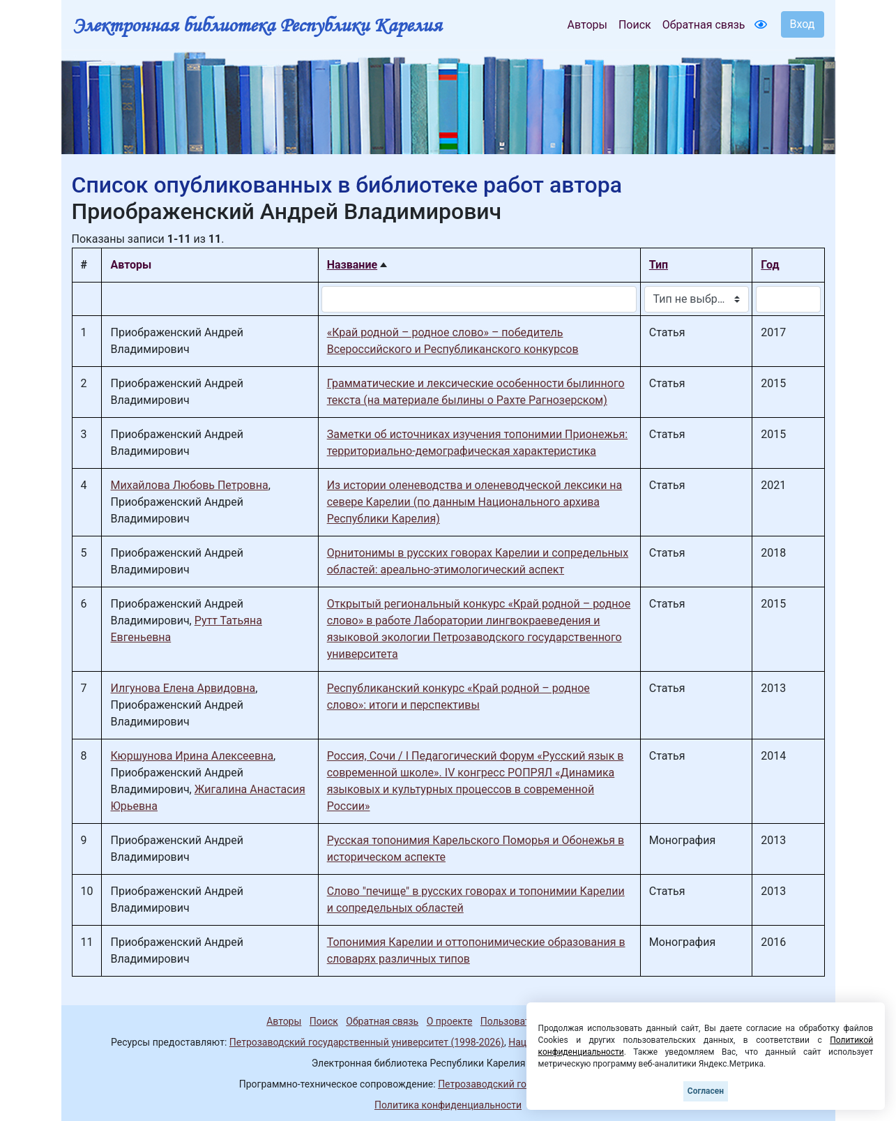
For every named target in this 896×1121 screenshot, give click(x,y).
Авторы (587, 24)
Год (770, 264)
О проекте (450, 1021)
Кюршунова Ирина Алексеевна (191, 755)
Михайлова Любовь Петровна (189, 485)
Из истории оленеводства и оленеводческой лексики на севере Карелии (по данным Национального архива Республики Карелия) (475, 502)
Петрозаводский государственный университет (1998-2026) (366, 1042)
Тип (658, 264)
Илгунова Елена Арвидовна (182, 688)
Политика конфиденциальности (448, 1105)
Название (352, 264)
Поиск (634, 24)
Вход (802, 24)
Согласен (706, 1091)
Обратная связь (703, 24)
